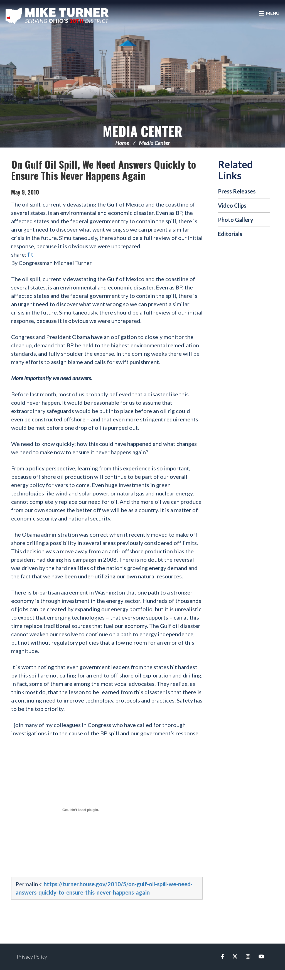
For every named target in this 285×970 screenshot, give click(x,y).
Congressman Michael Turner (57, 15)
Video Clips (232, 205)
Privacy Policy (32, 957)
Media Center (142, 131)
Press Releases (236, 191)
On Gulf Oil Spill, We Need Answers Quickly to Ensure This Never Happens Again (103, 170)
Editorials (230, 233)
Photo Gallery (235, 219)
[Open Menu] (269, 14)
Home (122, 142)
